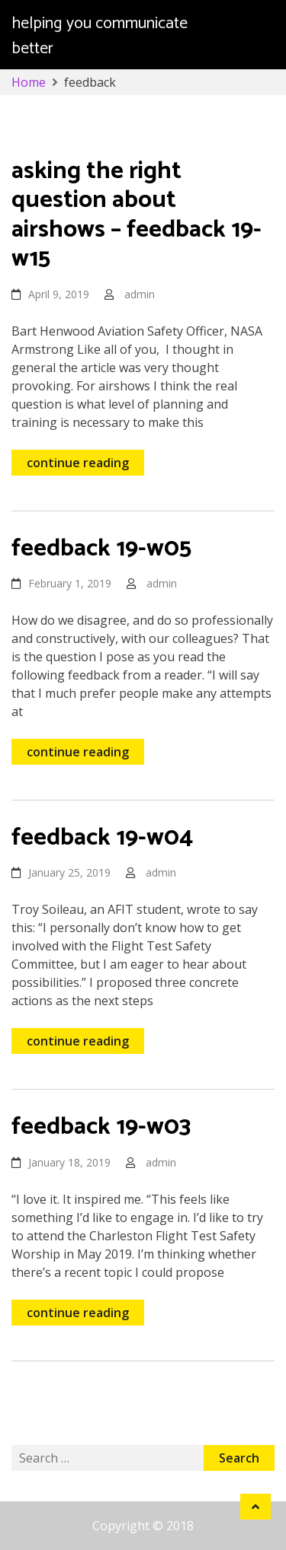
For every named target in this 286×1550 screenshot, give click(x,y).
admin (139, 294)
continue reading (78, 462)
